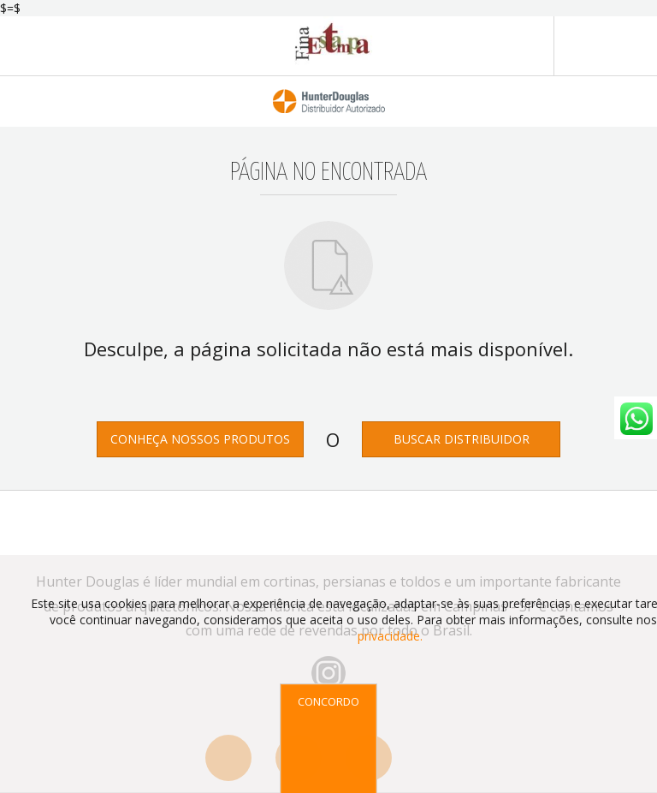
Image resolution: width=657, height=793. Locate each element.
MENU (605, 46)
